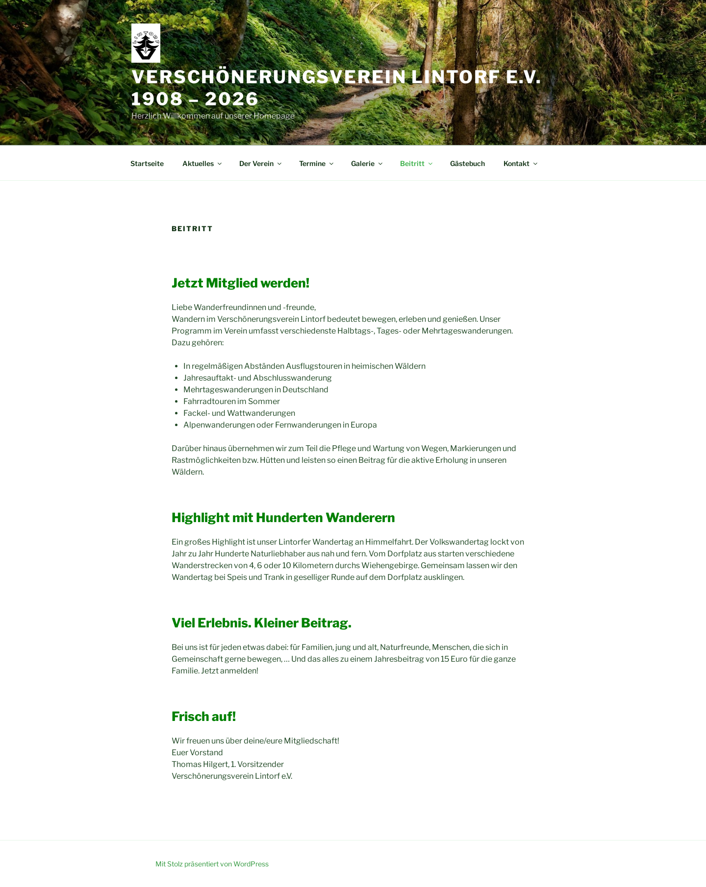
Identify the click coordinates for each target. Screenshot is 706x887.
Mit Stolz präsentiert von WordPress (212, 864)
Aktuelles (202, 163)
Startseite (147, 163)
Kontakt (521, 163)
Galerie (367, 163)
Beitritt (417, 163)
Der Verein (261, 163)
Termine (317, 163)
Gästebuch (467, 163)
